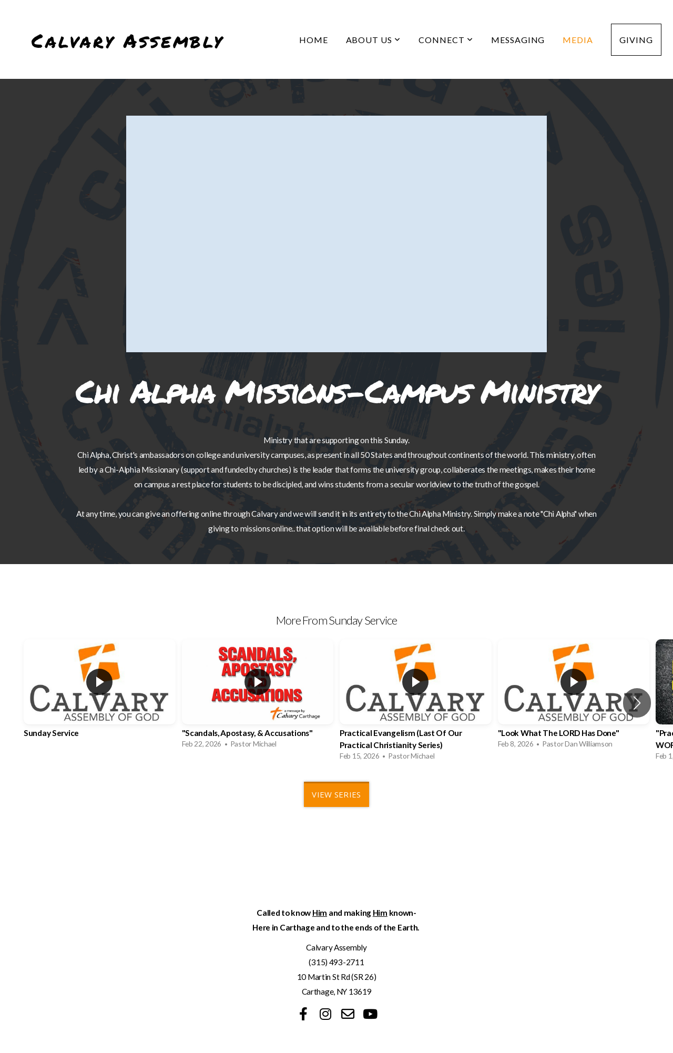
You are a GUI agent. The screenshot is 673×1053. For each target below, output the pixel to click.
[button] (637, 702)
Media (578, 40)
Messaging (518, 40)
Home (313, 40)
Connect (446, 40)
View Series (336, 794)
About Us (373, 40)
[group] (100, 696)
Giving (636, 40)
